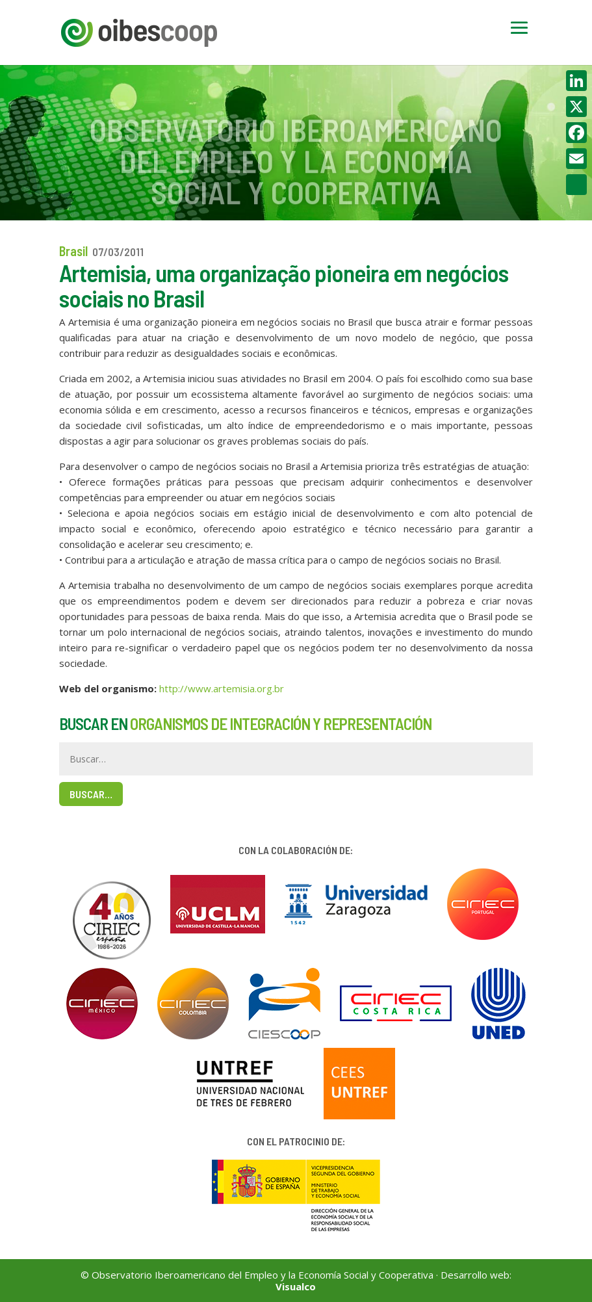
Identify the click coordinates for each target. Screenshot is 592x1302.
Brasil (73, 251)
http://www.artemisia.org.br (221, 688)
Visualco (296, 1286)
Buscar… (91, 794)
